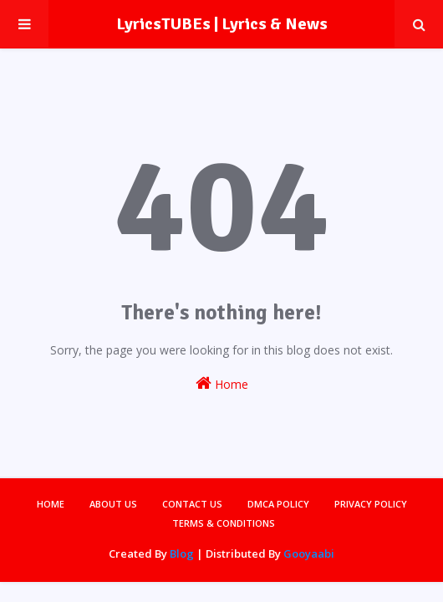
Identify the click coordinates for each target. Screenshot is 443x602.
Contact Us (192, 503)
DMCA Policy (278, 503)
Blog (182, 553)
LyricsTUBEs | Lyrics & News (222, 23)
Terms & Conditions (223, 523)
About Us (113, 503)
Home (222, 383)
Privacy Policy (370, 503)
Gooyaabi (308, 553)
